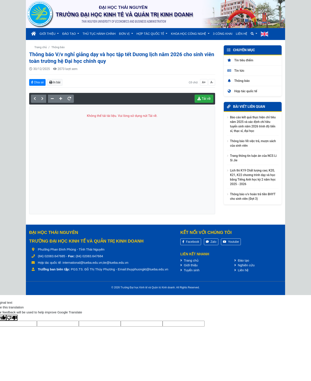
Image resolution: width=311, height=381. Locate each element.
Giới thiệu (189, 265)
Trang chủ (40, 47)
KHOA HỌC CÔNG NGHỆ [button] (189, 33)
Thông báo (58, 47)
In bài (54, 82)
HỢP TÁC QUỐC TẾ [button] (150, 33)
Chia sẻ (37, 82)
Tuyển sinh (189, 270)
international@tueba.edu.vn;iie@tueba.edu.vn (96, 262)
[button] (254, 34)
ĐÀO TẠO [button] (69, 33)
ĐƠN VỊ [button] (124, 33)
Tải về (204, 99)
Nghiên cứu (244, 265)
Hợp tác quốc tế (242, 91)
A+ (204, 82)
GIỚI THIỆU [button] (48, 33)
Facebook (190, 241)
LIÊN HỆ (241, 33)
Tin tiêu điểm (240, 60)
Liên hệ (241, 270)
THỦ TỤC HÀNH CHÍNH (99, 33)
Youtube (231, 241)
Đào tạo (241, 260)
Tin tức (235, 71)
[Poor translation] (11, 318)
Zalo (211, 241)
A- (211, 82)
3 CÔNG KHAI (222, 33)
